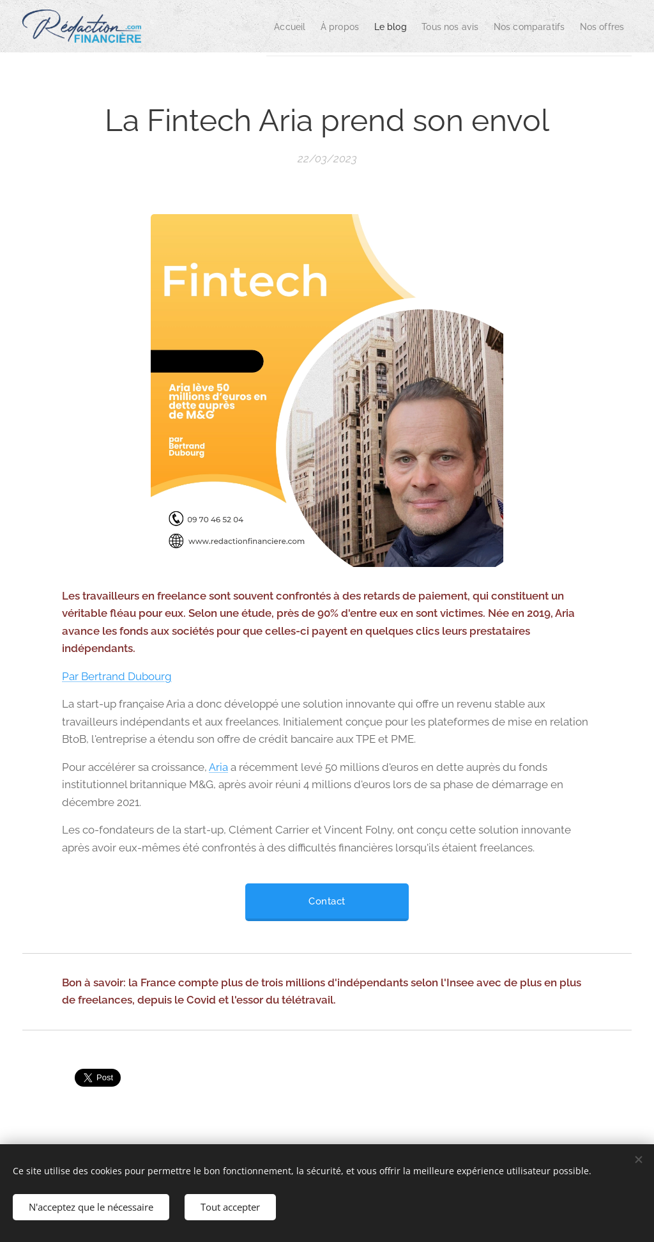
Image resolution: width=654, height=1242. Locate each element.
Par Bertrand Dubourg (117, 676)
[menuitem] (245, 26)
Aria (218, 767)
